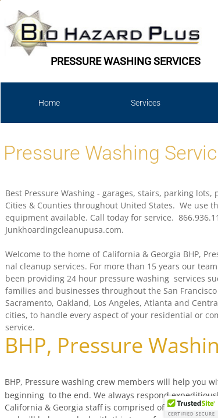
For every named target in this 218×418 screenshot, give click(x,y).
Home (49, 102)
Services (145, 102)
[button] (191, 407)
